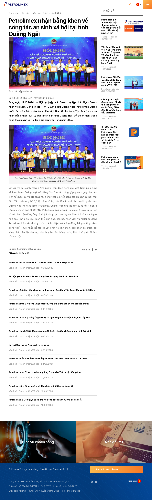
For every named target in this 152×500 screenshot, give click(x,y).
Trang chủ (13, 13)
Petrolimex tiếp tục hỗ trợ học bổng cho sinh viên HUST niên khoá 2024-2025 (48, 358)
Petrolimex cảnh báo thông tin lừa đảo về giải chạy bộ (111, 159)
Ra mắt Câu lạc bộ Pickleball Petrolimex (29, 345)
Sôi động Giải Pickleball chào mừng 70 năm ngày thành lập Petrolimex (44, 276)
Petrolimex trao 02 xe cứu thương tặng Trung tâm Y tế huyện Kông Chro (45, 372)
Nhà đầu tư (45, 469)
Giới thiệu (13, 469)
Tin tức (25, 13)
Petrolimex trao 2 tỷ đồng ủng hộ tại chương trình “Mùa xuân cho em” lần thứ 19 (49, 304)
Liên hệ (65, 469)
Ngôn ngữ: (132, 481)
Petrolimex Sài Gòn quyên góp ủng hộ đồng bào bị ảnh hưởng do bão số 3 (46, 400)
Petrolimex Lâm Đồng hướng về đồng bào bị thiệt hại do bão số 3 (41, 386)
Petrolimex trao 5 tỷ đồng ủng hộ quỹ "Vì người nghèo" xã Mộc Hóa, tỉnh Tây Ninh (49, 317)
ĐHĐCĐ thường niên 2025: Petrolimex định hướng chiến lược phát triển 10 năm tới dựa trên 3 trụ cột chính (110, 135)
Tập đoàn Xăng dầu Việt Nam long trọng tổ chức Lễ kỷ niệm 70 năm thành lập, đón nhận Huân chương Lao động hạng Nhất (111, 55)
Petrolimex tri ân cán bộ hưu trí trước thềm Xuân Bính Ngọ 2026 (41, 262)
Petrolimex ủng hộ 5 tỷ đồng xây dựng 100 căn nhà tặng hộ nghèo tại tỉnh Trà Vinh (50, 331)
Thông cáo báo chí (109, 37)
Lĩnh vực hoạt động (29, 469)
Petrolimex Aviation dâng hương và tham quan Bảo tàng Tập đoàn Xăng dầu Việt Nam (52, 290)
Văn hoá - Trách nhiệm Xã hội (47, 13)
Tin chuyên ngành (108, 67)
